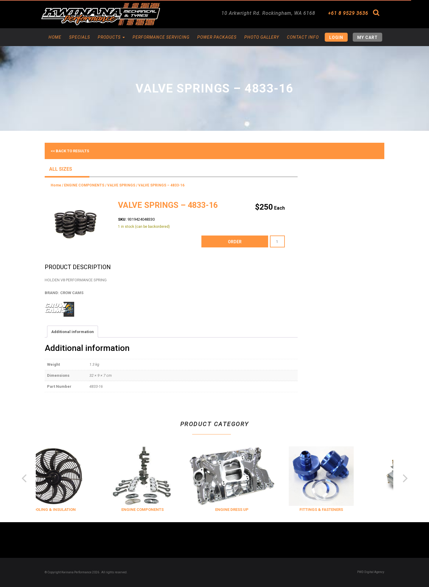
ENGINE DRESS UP (243, 509)
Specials (79, 37)
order (235, 241)
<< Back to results (70, 151)
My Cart (367, 37)
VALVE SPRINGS (121, 185)
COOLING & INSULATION (64, 509)
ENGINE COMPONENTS (84, 185)
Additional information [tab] (72, 331)
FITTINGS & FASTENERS (333, 509)
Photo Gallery (261, 37)
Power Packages (217, 37)
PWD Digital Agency (370, 572)
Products (111, 37)
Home (55, 37)
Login (336, 37)
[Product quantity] (277, 241)
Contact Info (303, 37)
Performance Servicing (161, 37)
